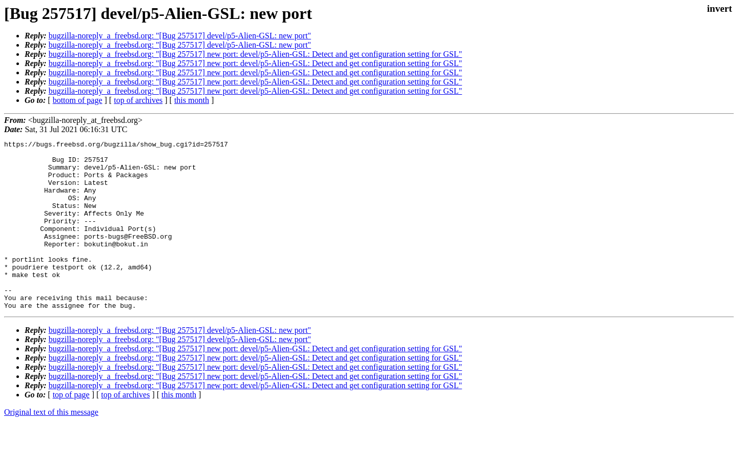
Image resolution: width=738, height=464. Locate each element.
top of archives (138, 100)
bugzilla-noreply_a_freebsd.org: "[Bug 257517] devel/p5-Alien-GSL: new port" (180, 35)
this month (191, 100)
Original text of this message (51, 445)
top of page (71, 428)
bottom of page (77, 100)
